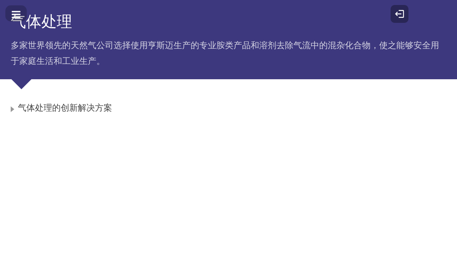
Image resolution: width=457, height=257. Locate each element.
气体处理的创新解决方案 (65, 107)
